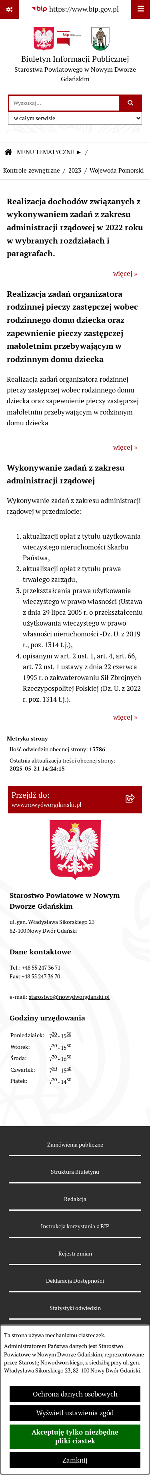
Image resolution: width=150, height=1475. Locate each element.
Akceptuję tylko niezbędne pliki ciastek (75, 1436)
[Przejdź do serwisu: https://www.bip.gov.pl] (75, 9)
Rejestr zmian (75, 1253)
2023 (74, 170)
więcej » (125, 273)
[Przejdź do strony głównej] (75, 57)
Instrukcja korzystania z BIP (75, 1226)
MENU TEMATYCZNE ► (49, 152)
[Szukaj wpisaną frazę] (131, 103)
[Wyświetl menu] (140, 9)
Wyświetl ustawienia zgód (75, 1413)
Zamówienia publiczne (75, 1144)
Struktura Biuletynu (75, 1171)
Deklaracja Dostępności (75, 1280)
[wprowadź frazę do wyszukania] (64, 103)
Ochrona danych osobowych (75, 1394)
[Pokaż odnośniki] (9, 9)
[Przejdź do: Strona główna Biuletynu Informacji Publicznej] (8, 153)
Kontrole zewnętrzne (31, 170)
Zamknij (75, 1460)
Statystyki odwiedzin (75, 1308)
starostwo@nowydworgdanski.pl (69, 996)
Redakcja (75, 1199)
